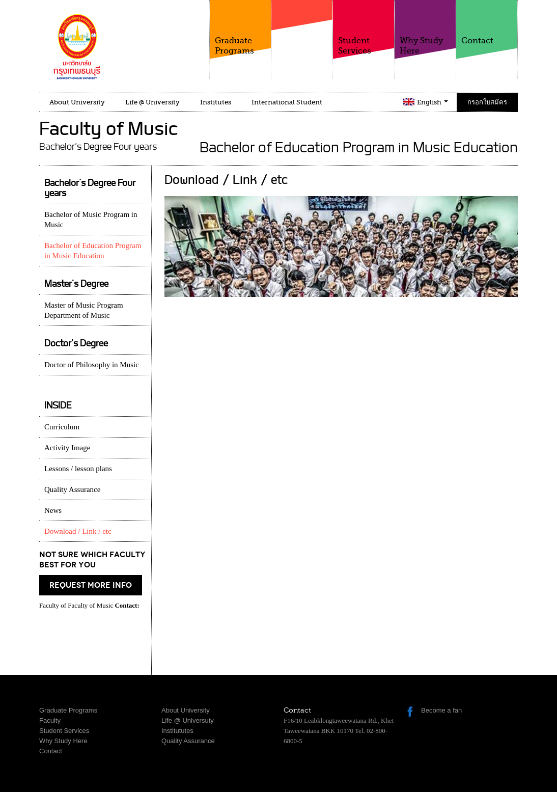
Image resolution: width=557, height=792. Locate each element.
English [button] (432, 102)
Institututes (177, 730)
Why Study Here (425, 28)
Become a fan (441, 710)
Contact (486, 22)
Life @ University (152, 102)
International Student (287, 102)
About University (77, 102)
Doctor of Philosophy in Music (91, 365)
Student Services (363, 28)
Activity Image (67, 448)
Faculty (301, 35)
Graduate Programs (240, 28)
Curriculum (61, 427)
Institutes (215, 102)
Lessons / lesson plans (78, 469)
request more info (90, 585)
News (53, 510)
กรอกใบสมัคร (487, 102)
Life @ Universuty (187, 720)
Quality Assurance (72, 489)
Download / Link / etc (78, 531)
